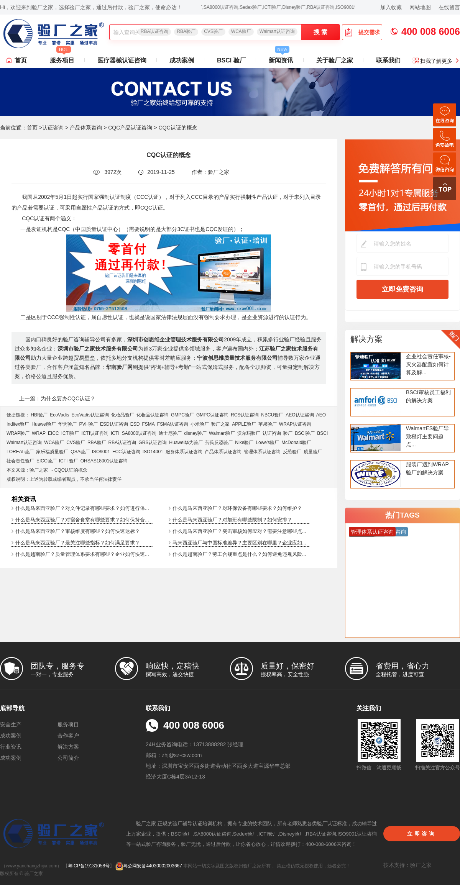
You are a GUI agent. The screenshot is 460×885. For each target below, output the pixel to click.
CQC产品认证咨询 (130, 128)
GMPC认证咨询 (212, 415)
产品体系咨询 (86, 128)
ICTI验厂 (70, 433)
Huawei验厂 (43, 424)
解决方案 (366, 338)
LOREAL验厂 (20, 451)
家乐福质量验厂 (52, 451)
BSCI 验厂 (231, 60)
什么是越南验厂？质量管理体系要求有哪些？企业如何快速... (82, 554)
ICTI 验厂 (68, 461)
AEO (321, 415)
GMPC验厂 (182, 415)
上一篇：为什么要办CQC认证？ (57, 398)
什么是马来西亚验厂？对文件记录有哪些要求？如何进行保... (82, 508)
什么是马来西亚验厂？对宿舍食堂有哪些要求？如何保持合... (82, 520)
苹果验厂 (267, 424)
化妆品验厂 (122, 415)
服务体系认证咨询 (184, 451)
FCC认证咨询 (126, 451)
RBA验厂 (186, 31)
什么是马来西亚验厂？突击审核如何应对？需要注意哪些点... (239, 531)
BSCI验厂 (305, 433)
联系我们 (388, 60)
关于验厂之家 (334, 60)
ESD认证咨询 (114, 424)
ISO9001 (101, 451)
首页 (21, 60)
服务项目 (62, 58)
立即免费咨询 (402, 289)
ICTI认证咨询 (94, 433)
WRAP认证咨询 (295, 424)
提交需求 (362, 32)
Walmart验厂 (222, 433)
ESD (135, 424)
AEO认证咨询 (300, 415)
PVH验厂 (88, 424)
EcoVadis (59, 415)
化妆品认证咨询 (152, 415)
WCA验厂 (241, 31)
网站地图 (420, 7)
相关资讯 (24, 499)
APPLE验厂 (244, 424)
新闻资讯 (281, 58)
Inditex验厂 (18, 424)
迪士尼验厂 (170, 433)
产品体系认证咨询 (223, 451)
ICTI (115, 433)
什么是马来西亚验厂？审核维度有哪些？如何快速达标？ (77, 531)
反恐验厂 (292, 451)
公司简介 (68, 758)
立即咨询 (421, 834)
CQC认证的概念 (71, 470)
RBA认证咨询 (155, 31)
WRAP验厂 (18, 433)
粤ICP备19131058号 (89, 866)
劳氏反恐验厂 (219, 442)
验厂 (287, 433)
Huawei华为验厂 (186, 442)
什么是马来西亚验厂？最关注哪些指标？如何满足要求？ (77, 543)
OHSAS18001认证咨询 (104, 461)
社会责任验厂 (20, 461)
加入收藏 (391, 7)
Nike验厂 (244, 442)
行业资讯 (10, 747)
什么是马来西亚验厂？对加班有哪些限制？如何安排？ (232, 520)
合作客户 (68, 736)
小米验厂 (200, 424)
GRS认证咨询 (152, 442)
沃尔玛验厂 (248, 433)
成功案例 (181, 60)
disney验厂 (195, 433)
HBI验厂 (39, 415)
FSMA (148, 424)
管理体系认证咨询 (262, 451)
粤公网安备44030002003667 (148, 866)
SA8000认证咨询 (139, 433)
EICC (53, 433)
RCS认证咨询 (245, 415)
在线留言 (449, 7)
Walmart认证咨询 (277, 31)
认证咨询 (53, 128)
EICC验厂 (46, 461)
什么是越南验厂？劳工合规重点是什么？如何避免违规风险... (239, 554)
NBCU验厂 (272, 415)
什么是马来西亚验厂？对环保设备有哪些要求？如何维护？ (237, 508)
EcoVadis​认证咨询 (90, 415)
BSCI (322, 433)
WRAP (39, 433)
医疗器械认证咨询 (121, 60)
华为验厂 (67, 424)
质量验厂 (313, 451)
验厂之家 (220, 424)
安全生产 (10, 724)
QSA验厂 (80, 451)
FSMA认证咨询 (172, 424)
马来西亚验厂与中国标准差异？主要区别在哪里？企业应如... (239, 543)
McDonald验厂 (296, 442)
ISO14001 (153, 451)
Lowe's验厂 (267, 442)
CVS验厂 (213, 31)
